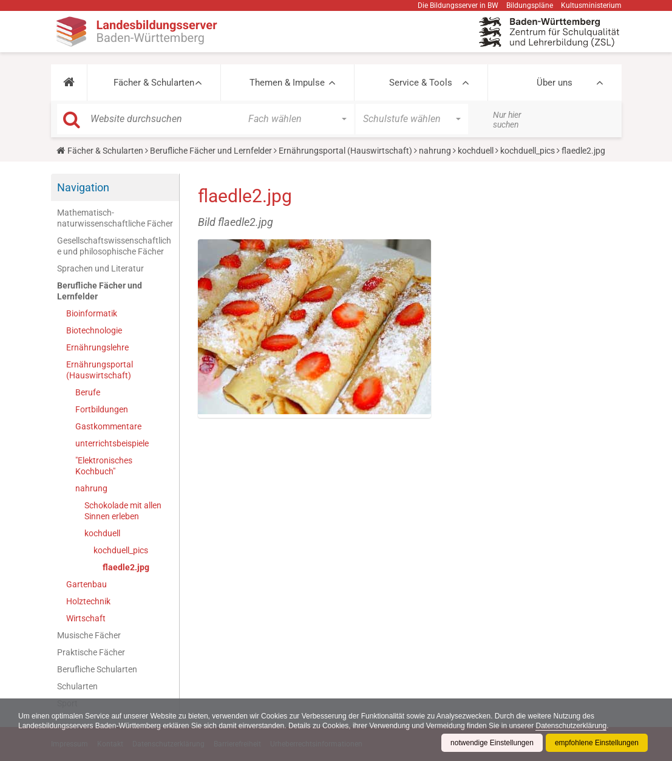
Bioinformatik (91, 313)
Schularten (77, 686)
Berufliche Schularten (97, 669)
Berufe (87, 392)
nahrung (435, 150)
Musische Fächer (89, 635)
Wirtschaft (86, 618)
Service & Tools (420, 82)
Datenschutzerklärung (570, 726)
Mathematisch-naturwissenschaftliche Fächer (115, 218)
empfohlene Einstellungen (597, 743)
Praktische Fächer (91, 652)
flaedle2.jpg (126, 567)
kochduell (476, 150)
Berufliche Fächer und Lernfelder (211, 150)
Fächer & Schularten (154, 82)
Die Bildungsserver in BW (458, 5)
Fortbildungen (101, 409)
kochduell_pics (527, 150)
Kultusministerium (591, 5)
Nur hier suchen (507, 119)
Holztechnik (88, 601)
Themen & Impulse (287, 82)
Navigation (83, 187)
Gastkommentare (108, 426)
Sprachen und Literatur (100, 268)
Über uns (554, 82)
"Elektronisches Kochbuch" (103, 466)
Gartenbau (86, 584)
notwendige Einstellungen (492, 743)
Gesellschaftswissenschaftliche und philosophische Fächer (114, 246)
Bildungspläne (529, 5)
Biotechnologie (94, 330)
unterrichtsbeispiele (112, 443)
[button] (69, 82)
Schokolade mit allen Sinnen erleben (122, 510)
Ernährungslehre (97, 347)
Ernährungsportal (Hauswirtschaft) (345, 150)
